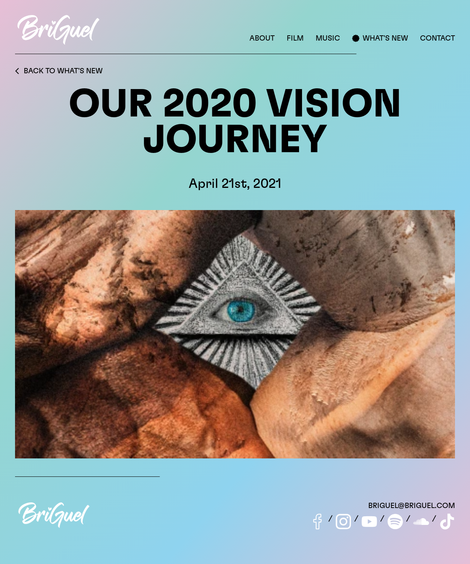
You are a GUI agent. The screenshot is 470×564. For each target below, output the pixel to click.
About (262, 38)
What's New (380, 38)
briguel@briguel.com (411, 506)
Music (328, 38)
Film (295, 38)
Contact (437, 38)
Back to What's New (59, 71)
